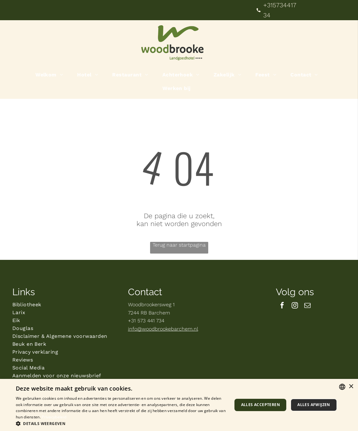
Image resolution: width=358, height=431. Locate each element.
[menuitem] (51, 74)
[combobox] (342, 387)
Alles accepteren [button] (260, 404)
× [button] (351, 386)
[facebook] (282, 306)
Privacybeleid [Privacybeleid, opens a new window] (54, 417)
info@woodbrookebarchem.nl (163, 329)
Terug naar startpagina (179, 245)
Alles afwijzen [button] (313, 404)
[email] (307, 306)
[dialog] (179, 405)
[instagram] (295, 306)
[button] (121, 423)
